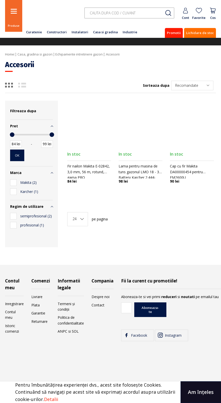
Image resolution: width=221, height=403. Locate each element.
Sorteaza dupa (156, 85)
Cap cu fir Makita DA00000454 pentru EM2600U (186, 172)
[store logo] (50, 16)
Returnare (39, 321)
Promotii (174, 33)
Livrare (36, 296)
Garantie (38, 313)
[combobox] (129, 13)
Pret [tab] (14, 126)
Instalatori (80, 32)
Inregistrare (14, 303)
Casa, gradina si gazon (34, 54)
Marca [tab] (15, 172)
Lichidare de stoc (200, 33)
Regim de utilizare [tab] (26, 206)
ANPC (62, 331)
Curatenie (34, 32)
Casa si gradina (105, 32)
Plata (35, 305)
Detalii (51, 399)
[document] (110, 392)
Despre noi (100, 296)
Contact (98, 305)
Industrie (130, 32)
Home (9, 54)
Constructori (57, 32)
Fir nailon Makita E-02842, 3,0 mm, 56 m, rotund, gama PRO (88, 172)
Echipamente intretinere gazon (79, 54)
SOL (75, 331)
